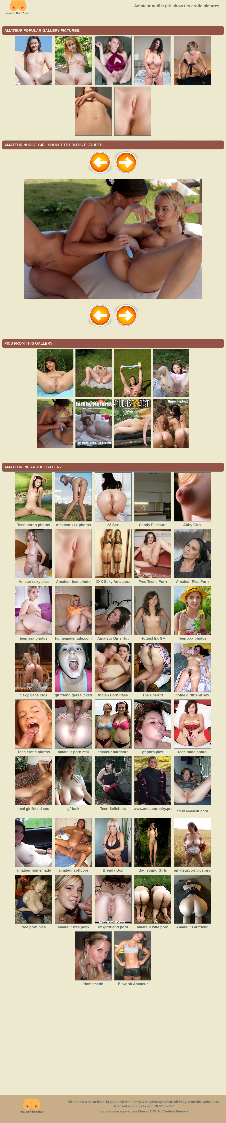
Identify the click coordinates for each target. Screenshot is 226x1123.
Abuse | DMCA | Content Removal (163, 1111)
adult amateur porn (192, 811)
